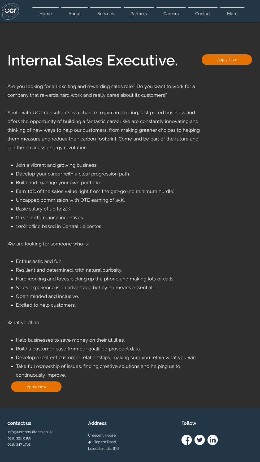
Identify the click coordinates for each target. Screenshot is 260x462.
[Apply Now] (227, 59)
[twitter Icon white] (199, 440)
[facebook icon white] (186, 440)
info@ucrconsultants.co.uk (30, 432)
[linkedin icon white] (212, 440)
